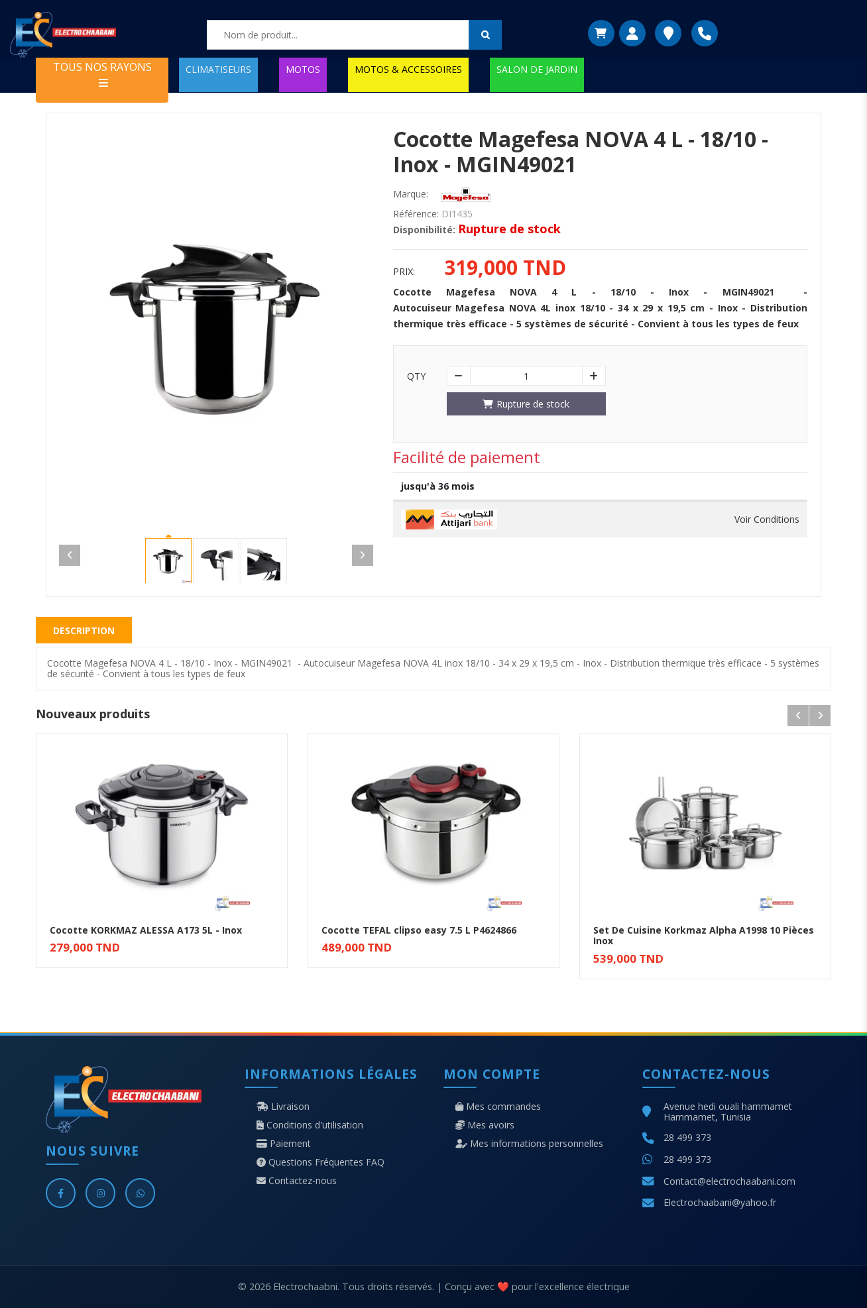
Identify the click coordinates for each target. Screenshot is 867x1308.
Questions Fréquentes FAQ (320, 1162)
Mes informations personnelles (529, 1143)
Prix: (404, 271)
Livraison (283, 1106)
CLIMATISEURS (218, 69)
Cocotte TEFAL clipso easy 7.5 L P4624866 (418, 930)
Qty (416, 376)
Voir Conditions (766, 519)
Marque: (410, 194)
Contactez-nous (297, 1180)
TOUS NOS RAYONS (102, 74)
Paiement (284, 1143)
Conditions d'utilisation (310, 1125)
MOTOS (303, 69)
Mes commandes (498, 1106)
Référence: (416, 214)
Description (84, 630)
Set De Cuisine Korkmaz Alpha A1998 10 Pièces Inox (703, 936)
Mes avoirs (484, 1125)
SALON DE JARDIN (536, 69)
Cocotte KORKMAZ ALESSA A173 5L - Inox (146, 930)
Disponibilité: (424, 230)
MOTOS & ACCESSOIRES (408, 69)
